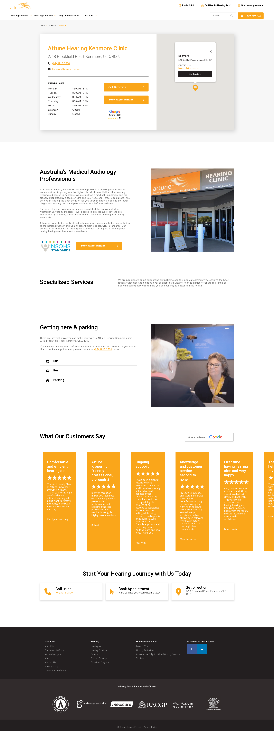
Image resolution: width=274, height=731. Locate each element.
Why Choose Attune (71, 15)
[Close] (209, 50)
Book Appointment (126, 99)
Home (42, 25)
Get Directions (195, 74)
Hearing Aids (96, 643)
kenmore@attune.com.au (65, 69)
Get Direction (126, 87)
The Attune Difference (55, 647)
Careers (49, 655)
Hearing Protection (145, 647)
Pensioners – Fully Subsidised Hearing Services (158, 651)
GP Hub (91, 15)
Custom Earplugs (99, 655)
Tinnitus (94, 651)
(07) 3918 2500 (61, 63)
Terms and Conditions (55, 667)
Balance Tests (143, 643)
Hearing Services (21, 15)
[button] (195, 88)
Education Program (100, 659)
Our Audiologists (53, 651)
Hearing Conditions (99, 647)
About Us (49, 643)
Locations (52, 25)
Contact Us (50, 659)
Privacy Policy (51, 663)
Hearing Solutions (45, 15)
